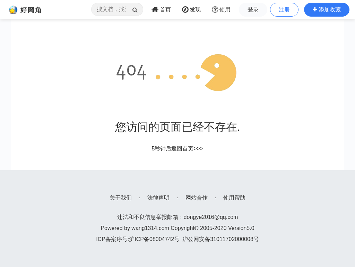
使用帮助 (234, 198)
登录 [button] (253, 9)
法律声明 (158, 198)
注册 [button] (284, 9)
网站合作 (196, 198)
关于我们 (121, 198)
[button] (326, 10)
